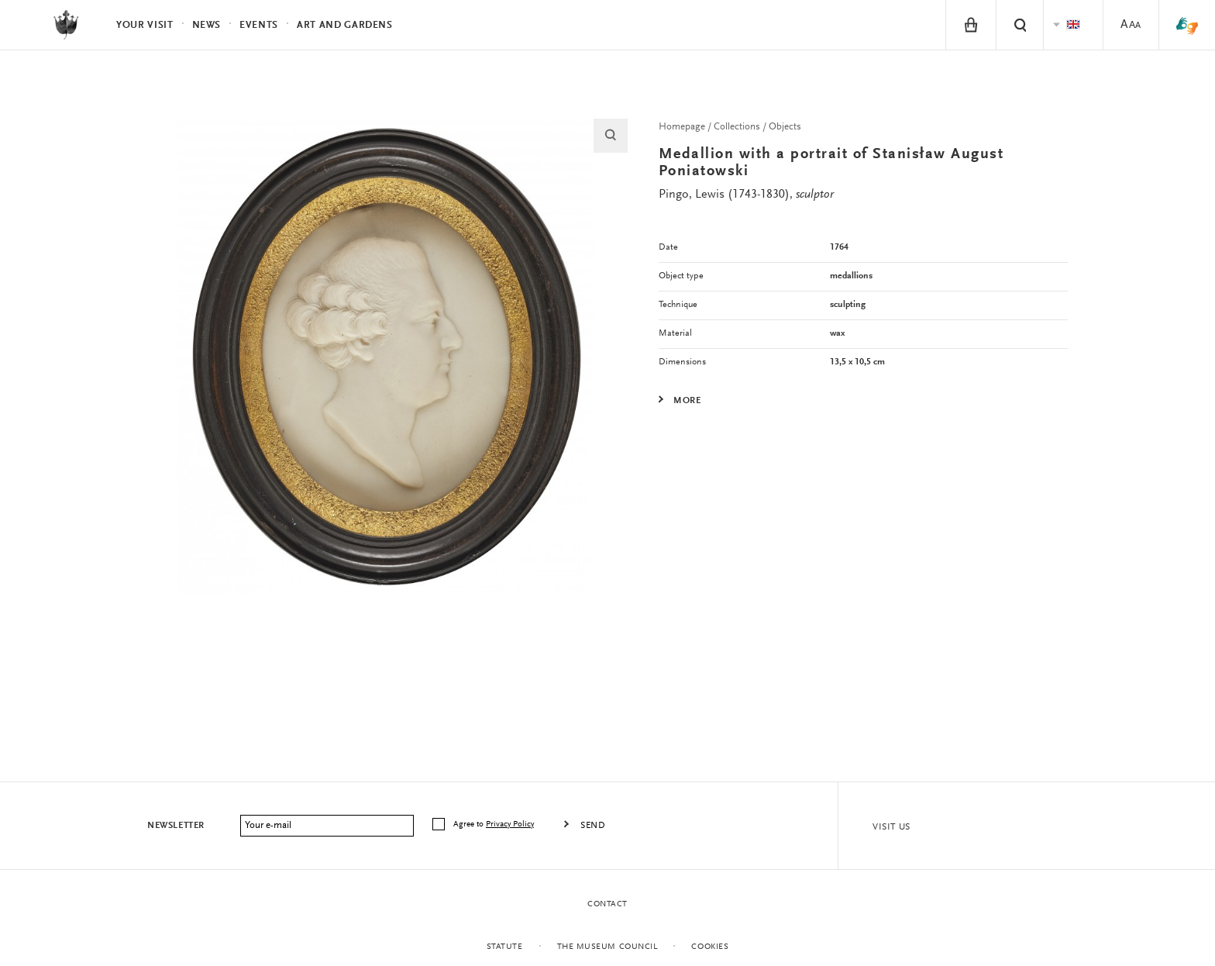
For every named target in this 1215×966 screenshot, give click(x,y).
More (686, 401)
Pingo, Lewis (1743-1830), (746, 194)
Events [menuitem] (258, 25)
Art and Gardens (345, 25)
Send (592, 825)
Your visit (145, 25)
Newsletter (176, 825)
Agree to (494, 824)
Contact (607, 904)
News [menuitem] (207, 25)
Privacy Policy (510, 824)
